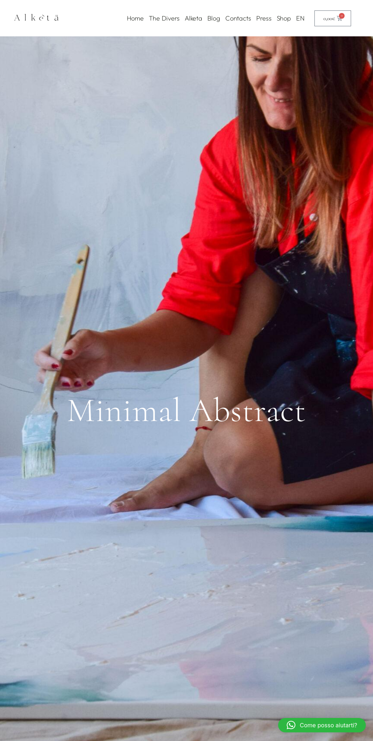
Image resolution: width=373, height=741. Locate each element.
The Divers (164, 18)
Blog (213, 18)
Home (135, 18)
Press (264, 18)
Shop (284, 18)
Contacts (238, 18)
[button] (322, 725)
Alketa (193, 18)
